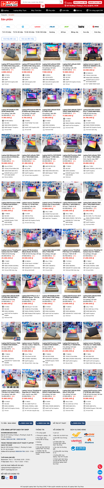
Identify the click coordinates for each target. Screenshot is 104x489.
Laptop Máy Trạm (19, 10)
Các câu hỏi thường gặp (60, 448)
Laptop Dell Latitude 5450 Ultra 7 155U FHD (51, 251)
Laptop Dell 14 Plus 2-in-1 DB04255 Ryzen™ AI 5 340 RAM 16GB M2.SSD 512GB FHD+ (31, 296)
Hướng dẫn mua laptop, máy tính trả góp (60, 455)
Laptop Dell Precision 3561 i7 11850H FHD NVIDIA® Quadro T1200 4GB (72, 156)
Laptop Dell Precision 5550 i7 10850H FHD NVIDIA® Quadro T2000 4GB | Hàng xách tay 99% (51, 344)
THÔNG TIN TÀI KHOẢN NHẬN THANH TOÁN (43, 452)
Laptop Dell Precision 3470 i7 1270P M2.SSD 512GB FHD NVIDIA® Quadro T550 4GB (92, 391)
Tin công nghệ (41, 433)
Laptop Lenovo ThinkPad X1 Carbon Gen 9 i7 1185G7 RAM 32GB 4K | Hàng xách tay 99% (92, 251)
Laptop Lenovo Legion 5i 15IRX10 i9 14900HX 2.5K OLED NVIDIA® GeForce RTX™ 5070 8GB (91, 65)
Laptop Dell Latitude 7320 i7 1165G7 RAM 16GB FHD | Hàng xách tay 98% (72, 110)
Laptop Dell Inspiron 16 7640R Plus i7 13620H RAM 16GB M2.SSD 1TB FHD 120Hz (72, 344)
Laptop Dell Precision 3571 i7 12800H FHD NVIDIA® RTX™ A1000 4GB (72, 296)
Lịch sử (56, 433)
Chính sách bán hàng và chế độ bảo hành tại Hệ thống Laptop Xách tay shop (60, 461)
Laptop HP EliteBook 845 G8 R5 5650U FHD (10, 110)
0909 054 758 (77, 423)
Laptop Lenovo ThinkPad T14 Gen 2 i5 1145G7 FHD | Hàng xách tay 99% (10, 391)
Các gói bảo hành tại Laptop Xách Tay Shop (43, 447)
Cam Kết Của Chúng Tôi (60, 438)
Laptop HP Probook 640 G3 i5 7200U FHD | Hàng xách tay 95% (11, 65)
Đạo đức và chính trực (61, 435)
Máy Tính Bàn (36, 10)
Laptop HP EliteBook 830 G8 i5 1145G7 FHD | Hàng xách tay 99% (50, 296)
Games (39, 442)
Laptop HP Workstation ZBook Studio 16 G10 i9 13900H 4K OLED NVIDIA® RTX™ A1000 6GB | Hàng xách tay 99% (31, 251)
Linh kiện (65, 10)
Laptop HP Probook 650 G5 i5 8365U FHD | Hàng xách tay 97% (31, 65)
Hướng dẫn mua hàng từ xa (60, 452)
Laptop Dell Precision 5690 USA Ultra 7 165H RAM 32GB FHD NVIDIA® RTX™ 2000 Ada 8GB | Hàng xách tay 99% (72, 203)
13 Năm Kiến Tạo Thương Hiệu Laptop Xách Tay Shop (59, 443)
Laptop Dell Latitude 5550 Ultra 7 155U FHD (92, 296)
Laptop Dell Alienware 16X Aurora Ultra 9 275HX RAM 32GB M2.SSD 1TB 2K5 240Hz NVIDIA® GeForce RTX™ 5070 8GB (11, 156)
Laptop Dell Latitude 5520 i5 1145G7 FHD (51, 110)
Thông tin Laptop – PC (44, 435)
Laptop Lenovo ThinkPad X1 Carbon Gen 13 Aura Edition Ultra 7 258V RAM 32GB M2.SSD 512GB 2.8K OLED (52, 203)
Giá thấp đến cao (9, 39)
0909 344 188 (95, 2)
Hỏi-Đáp (39, 444)
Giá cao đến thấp (28, 39)
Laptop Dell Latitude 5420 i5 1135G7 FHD (71, 65)
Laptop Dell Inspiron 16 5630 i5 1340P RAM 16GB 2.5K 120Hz (51, 391)
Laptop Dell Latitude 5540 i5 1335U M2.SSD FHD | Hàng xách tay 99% (10, 296)
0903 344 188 (80, 2)
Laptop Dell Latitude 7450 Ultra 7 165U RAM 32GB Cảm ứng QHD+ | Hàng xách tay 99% (31, 156)
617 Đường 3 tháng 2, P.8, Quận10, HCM (81, 6)
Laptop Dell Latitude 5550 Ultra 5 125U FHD (71, 391)
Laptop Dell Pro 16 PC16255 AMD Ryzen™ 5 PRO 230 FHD (51, 156)
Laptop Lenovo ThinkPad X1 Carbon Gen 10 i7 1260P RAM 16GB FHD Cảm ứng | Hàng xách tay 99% (11, 251)
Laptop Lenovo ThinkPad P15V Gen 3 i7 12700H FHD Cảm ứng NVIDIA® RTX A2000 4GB (72, 251)
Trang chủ (4, 15)
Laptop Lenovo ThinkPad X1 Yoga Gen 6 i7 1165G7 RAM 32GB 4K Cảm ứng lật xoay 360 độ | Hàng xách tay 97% (31, 391)
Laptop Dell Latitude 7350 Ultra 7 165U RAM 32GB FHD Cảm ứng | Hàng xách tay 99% (92, 203)
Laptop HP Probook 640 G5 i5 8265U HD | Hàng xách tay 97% (31, 110)
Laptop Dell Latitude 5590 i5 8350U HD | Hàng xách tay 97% (51, 65)
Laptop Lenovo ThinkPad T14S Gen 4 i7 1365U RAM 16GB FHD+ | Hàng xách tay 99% (92, 344)
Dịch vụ (79, 10)
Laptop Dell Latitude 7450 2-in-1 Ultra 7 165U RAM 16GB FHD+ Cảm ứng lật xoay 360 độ (92, 156)
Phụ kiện (52, 10)
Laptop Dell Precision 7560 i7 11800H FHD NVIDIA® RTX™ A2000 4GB (11, 344)
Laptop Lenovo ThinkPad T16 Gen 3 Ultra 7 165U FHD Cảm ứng (31, 344)
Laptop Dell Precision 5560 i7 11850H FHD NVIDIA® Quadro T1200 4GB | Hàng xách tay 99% (11, 203)
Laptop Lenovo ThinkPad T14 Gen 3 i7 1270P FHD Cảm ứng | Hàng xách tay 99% (30, 203)
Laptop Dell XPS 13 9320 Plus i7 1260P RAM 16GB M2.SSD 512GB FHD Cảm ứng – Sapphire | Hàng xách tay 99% (92, 110)
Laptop (6, 10)
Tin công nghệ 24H (96, 10)
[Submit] (61, 2)
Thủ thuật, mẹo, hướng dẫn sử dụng (42, 438)
